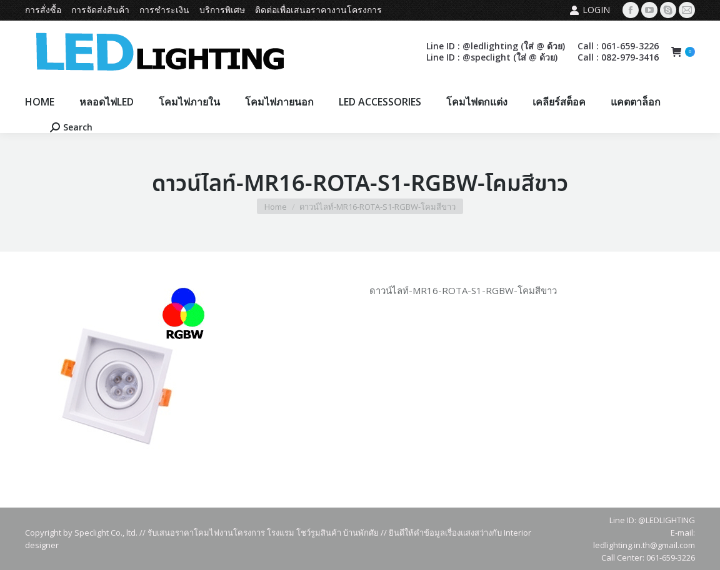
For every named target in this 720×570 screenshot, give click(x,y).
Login (589, 10)
